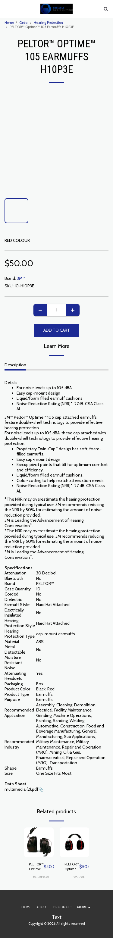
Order (24, 22)
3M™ (21, 278)
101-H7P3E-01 (41, 877)
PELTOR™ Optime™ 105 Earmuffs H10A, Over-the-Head (71, 867)
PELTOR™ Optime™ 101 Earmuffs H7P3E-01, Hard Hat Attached (36, 867)
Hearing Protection (48, 22)
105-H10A (79, 877)
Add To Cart (56, 330)
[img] (39, 842)
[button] (7, 8)
